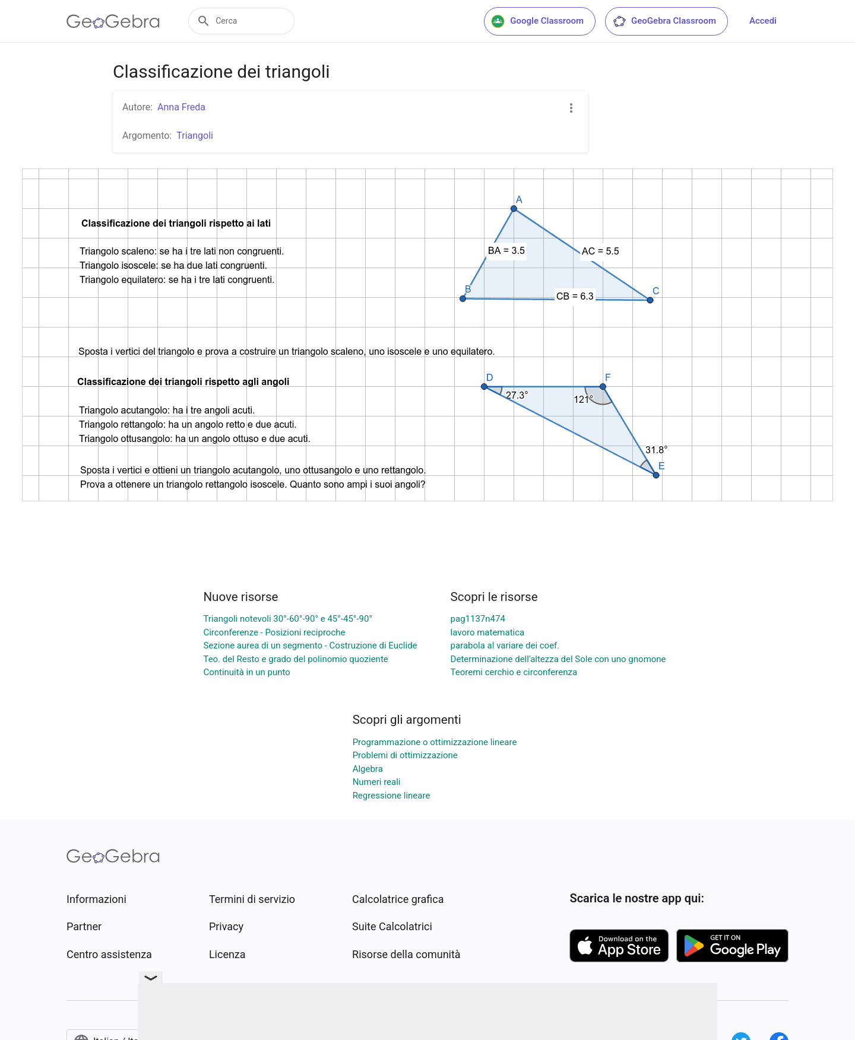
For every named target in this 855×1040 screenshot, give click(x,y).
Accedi (763, 20)
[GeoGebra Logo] (113, 21)
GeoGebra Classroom (664, 21)
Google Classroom (537, 21)
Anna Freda (181, 107)
